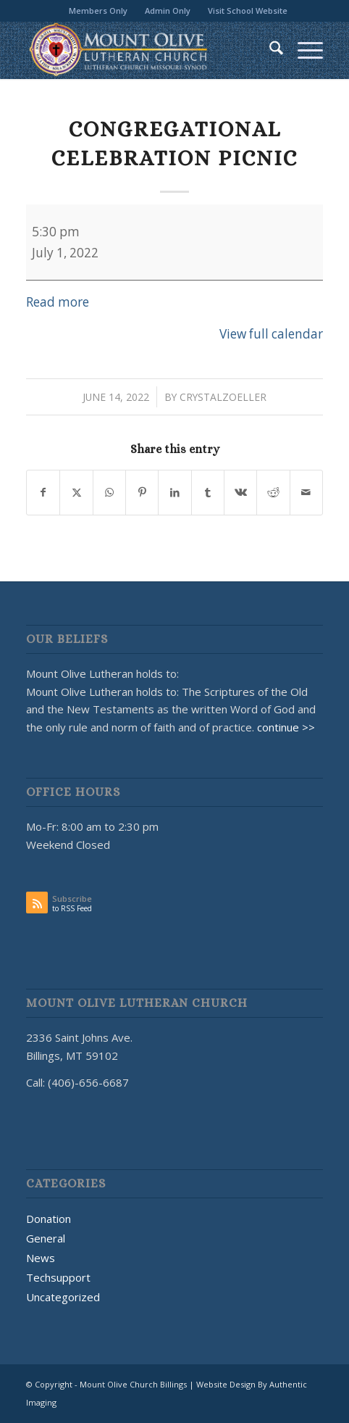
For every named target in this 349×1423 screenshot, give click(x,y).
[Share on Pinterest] (142, 492)
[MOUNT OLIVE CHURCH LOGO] (145, 50)
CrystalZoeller (223, 397)
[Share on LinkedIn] (174, 492)
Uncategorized (63, 1297)
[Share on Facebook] (43, 492)
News (40, 1257)
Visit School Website (247, 10)
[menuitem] (98, 10)
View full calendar (271, 333)
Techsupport (58, 1277)
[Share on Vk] (240, 492)
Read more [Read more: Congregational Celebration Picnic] (57, 302)
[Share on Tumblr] (208, 492)
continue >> (286, 727)
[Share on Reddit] (273, 492)
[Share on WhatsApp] (109, 492)
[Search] (269, 50)
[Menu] (303, 50)
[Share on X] (76, 492)
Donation (48, 1218)
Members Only (98, 10)
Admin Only (167, 10)
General (45, 1238)
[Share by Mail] (306, 492)
